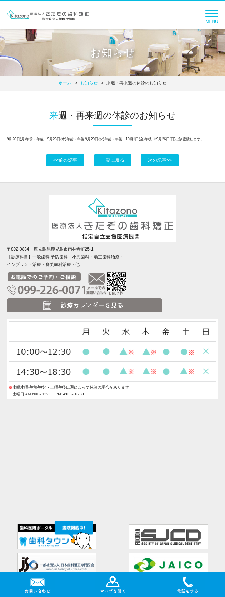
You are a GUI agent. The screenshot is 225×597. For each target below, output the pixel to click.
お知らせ (89, 83)
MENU (211, 18)
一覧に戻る (112, 160)
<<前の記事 (65, 160)
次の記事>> (160, 160)
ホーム (65, 83)
